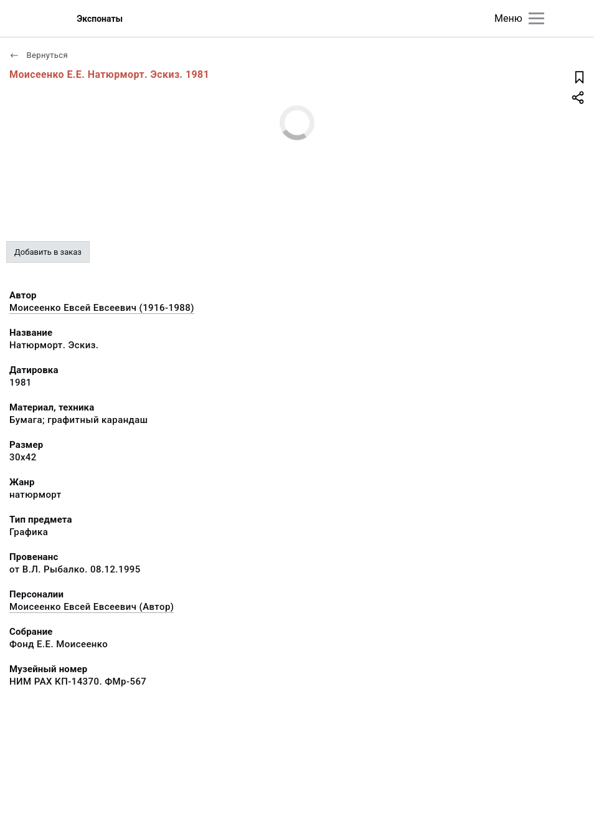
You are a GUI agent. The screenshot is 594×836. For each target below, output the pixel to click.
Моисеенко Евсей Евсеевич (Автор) (91, 606)
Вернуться (38, 55)
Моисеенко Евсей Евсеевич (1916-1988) (101, 307)
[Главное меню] (536, 18)
